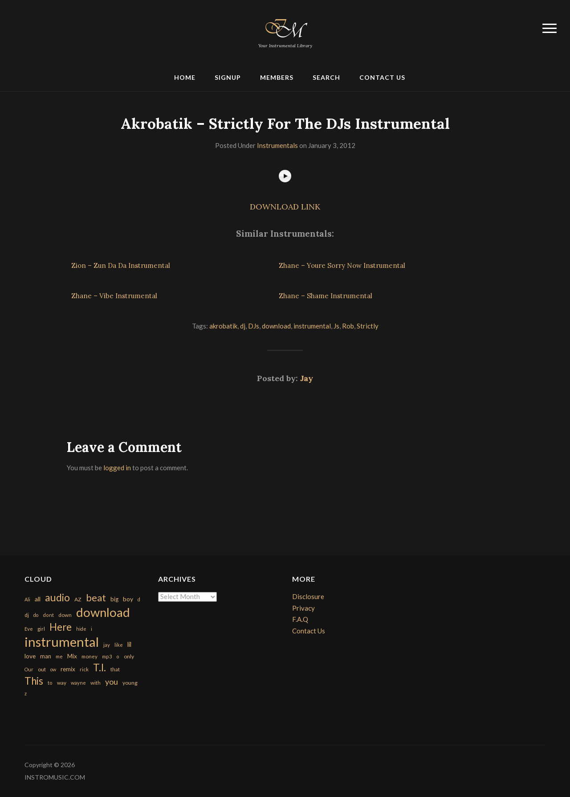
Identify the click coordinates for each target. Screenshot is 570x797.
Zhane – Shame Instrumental (325, 296)
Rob (348, 326)
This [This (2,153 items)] (33, 681)
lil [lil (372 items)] (129, 644)
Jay (306, 378)
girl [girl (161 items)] (41, 629)
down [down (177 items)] (65, 615)
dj (242, 326)
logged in (117, 468)
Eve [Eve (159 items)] (28, 629)
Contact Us (382, 77)
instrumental (312, 326)
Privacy (303, 608)
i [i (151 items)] (91, 629)
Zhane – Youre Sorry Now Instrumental (342, 265)
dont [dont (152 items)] (48, 615)
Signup (228, 77)
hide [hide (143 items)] (81, 629)
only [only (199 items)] (129, 656)
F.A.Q (300, 619)
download (276, 326)
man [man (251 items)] (45, 656)
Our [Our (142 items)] (28, 669)
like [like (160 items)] (118, 645)
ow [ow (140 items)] (53, 669)
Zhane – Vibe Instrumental (114, 296)
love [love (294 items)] (30, 656)
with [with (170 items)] (95, 683)
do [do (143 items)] (35, 615)
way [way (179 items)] (61, 682)
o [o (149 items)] (117, 656)
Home (184, 77)
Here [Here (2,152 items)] (60, 627)
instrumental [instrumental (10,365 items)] (61, 641)
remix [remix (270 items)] (68, 669)
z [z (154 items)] (25, 693)
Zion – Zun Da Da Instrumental (120, 265)
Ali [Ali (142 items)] (27, 599)
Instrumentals (277, 145)
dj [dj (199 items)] (26, 615)
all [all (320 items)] (38, 599)
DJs (253, 326)
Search (326, 77)
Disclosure (308, 596)
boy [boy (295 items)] (128, 599)
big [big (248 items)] (114, 599)
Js (336, 326)
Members (276, 77)
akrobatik (223, 326)
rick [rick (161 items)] (84, 669)
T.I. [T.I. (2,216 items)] (99, 667)
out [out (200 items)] (42, 669)
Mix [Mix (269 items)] (72, 656)
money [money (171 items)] (89, 656)
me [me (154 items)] (59, 656)
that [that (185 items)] (115, 669)
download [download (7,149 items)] (103, 612)
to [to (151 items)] (50, 683)
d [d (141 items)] (139, 599)
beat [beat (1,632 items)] (96, 598)
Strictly (368, 326)
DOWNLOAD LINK (285, 206)
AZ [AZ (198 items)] (77, 599)
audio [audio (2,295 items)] (57, 598)
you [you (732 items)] (111, 681)
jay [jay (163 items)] (106, 645)
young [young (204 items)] (130, 682)
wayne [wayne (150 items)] (78, 683)
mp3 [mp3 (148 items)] (107, 656)
